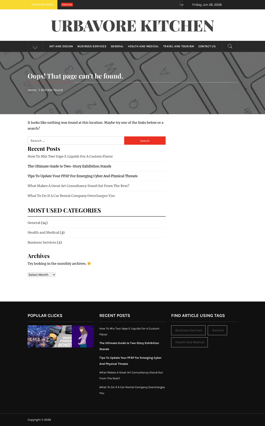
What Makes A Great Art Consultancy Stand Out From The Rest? (78, 186)
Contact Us (207, 46)
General (117, 46)
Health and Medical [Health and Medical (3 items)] (189, 342)
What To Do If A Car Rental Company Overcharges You (71, 196)
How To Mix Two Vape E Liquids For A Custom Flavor (70, 156)
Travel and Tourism (178, 46)
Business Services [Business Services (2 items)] (188, 330)
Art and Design (61, 46)
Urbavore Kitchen (132, 25)
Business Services (91, 46)
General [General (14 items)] (218, 330)
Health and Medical (143, 46)
